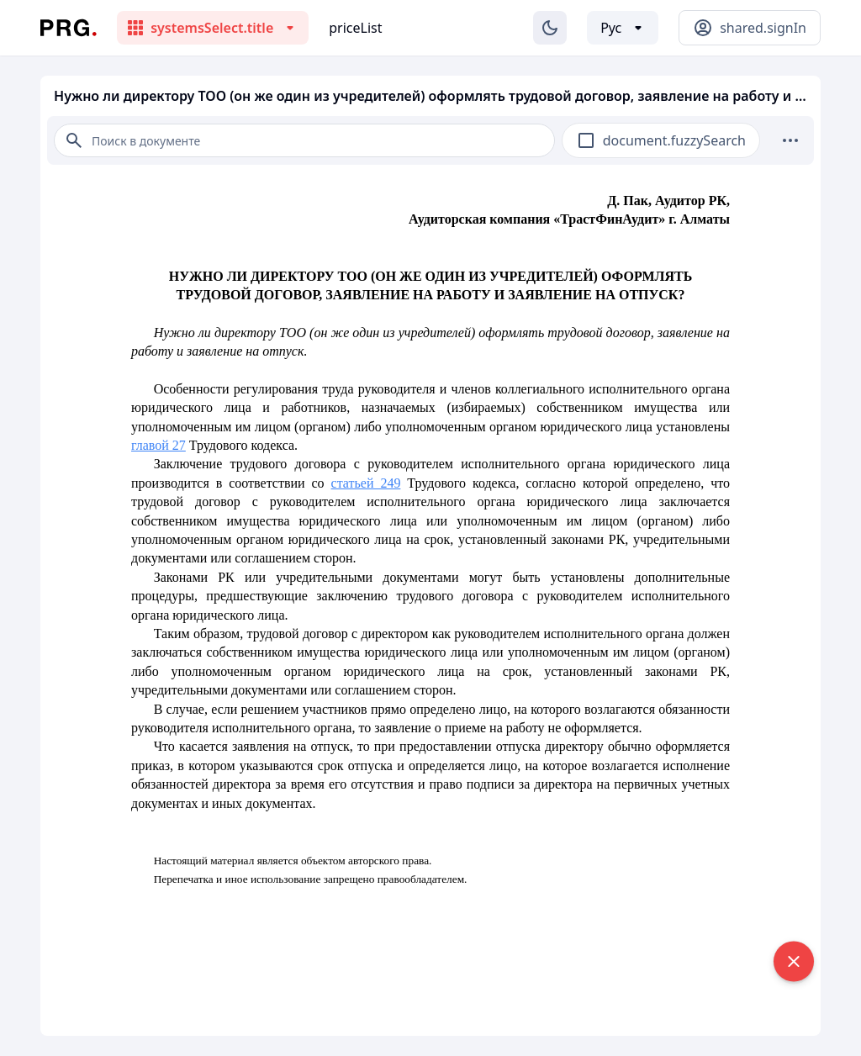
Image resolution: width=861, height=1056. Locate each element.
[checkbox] (586, 140)
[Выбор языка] (622, 28)
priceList (355, 27)
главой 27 (158, 445)
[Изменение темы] (550, 28)
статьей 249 (366, 483)
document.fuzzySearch (674, 140)
